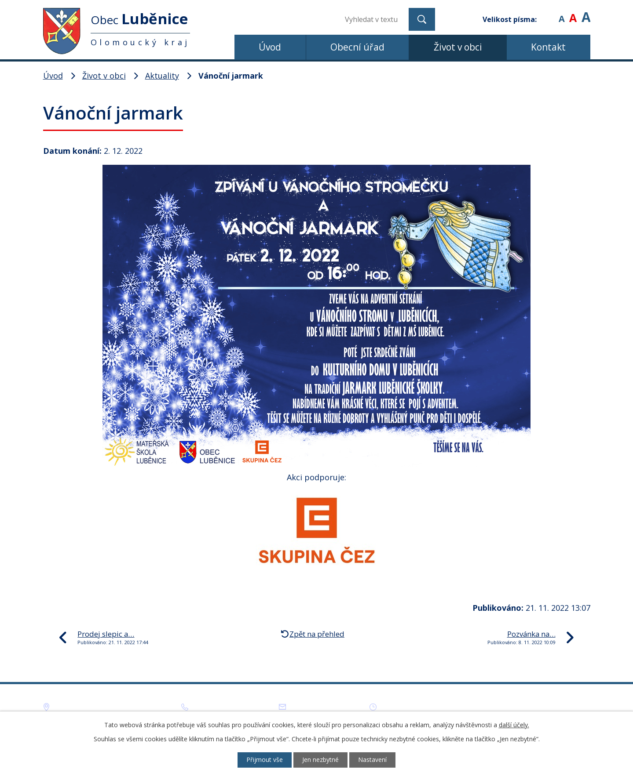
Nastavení (373, 760)
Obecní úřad (357, 47)
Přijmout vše (263, 760)
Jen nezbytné (320, 760)
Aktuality (162, 75)
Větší (586, 13)
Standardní (572, 13)
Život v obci (458, 47)
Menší (561, 13)
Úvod (270, 47)
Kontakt (548, 47)
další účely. (514, 724)
